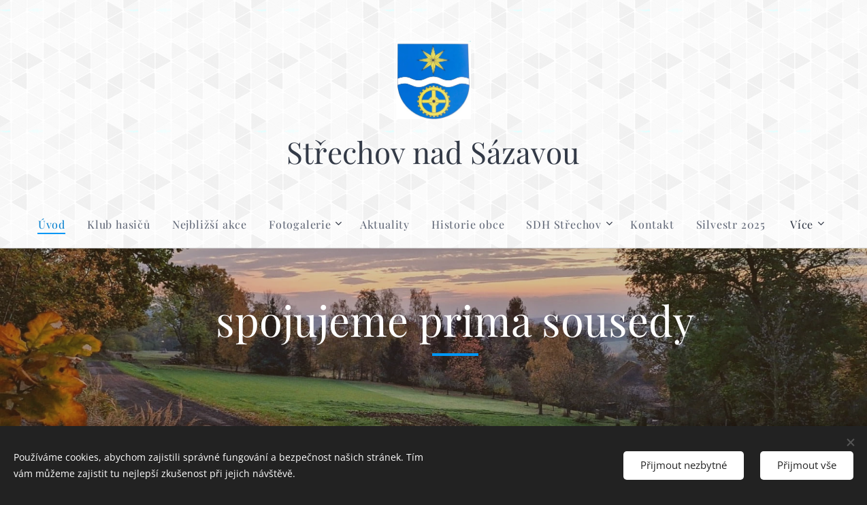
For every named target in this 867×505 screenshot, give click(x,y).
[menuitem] (57, 225)
